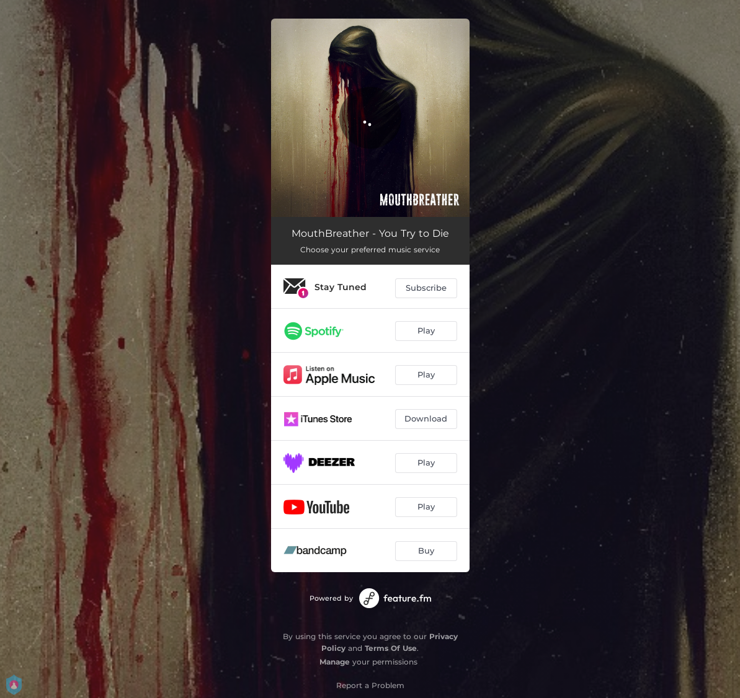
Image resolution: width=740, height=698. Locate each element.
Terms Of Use (391, 648)
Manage (334, 661)
